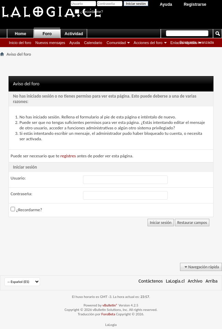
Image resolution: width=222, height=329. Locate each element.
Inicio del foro (20, 43)
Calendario (93, 43)
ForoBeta (108, 314)
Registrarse (195, 4)
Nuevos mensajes (50, 43)
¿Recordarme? (89, 12)
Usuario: (18, 178)
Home (20, 33)
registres (68, 155)
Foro (47, 33)
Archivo (195, 281)
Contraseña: (21, 193)
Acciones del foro (148, 43)
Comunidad (116, 43)
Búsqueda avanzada (197, 42)
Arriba (212, 281)
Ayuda (166, 4)
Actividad (74, 33)
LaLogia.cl (175, 281)
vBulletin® (110, 305)
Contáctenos (151, 281)
